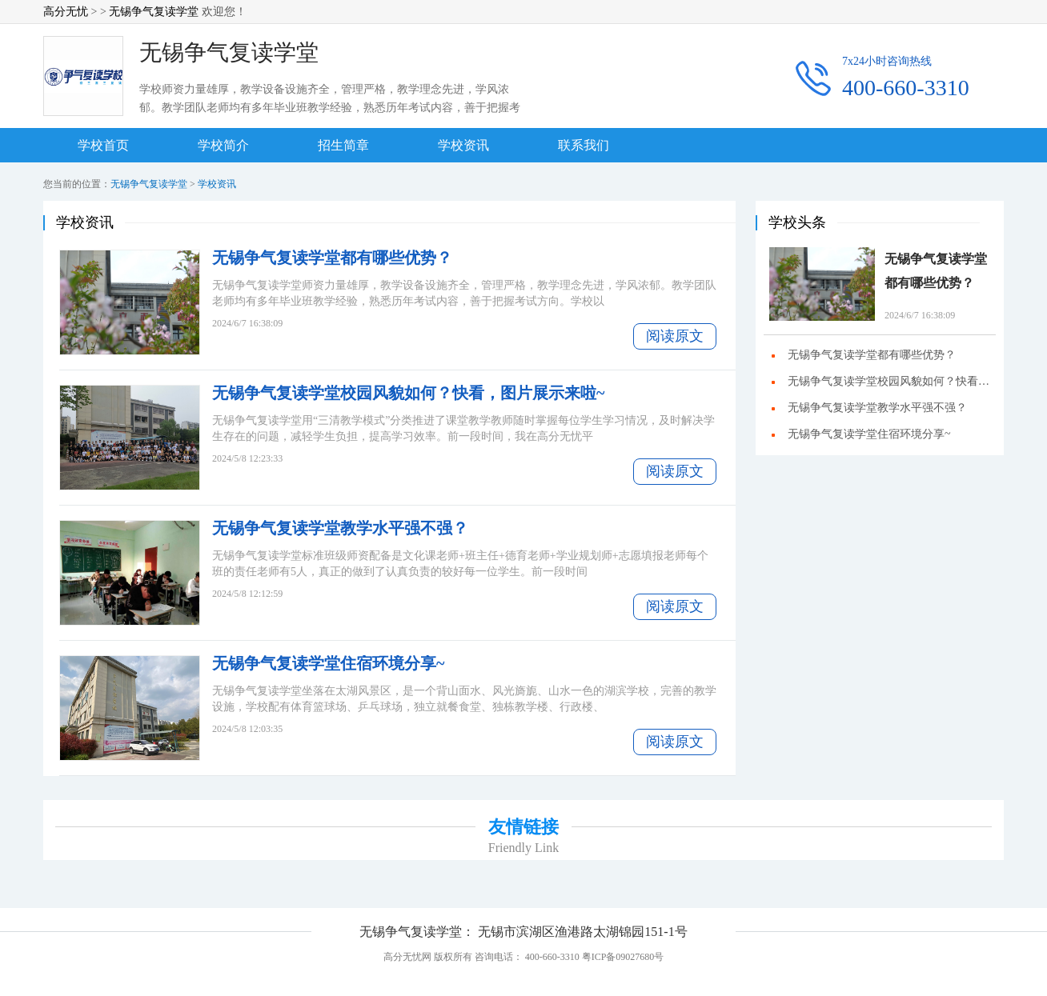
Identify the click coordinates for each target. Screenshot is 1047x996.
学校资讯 (463, 145)
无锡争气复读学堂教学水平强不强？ (340, 528)
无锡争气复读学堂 (154, 12)
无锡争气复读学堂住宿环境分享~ (328, 663)
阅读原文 (675, 336)
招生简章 (343, 145)
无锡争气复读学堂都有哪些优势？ (332, 258)
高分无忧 (65, 12)
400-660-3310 (905, 88)
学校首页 (103, 145)
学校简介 (223, 145)
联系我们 (583, 145)
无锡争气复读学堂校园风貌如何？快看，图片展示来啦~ (408, 393)
